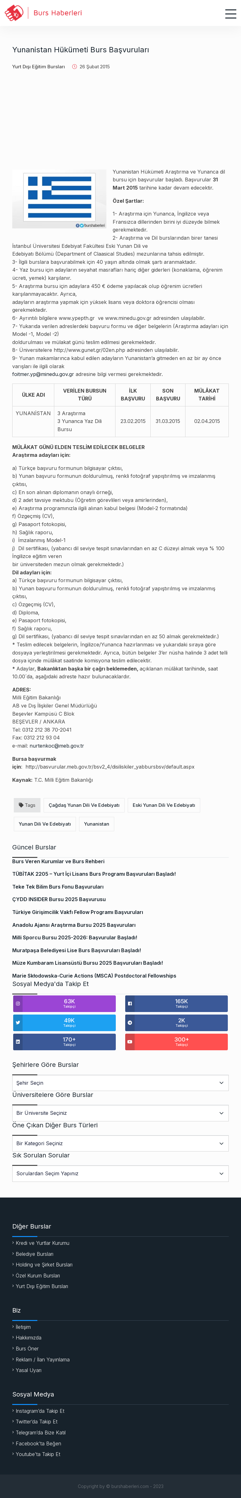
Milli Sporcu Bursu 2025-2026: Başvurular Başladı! (74, 937)
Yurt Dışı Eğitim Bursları (38, 67)
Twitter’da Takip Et (36, 1421)
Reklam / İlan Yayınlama (43, 1359)
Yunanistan (96, 824)
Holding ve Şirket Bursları (44, 1264)
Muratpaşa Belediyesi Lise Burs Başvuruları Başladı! (76, 950)
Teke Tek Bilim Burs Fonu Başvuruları (58, 887)
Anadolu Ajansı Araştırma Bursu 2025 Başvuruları (74, 925)
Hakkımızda (28, 1337)
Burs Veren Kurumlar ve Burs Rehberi (58, 861)
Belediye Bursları (34, 1254)
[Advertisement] (120, 124)
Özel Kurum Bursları (38, 1275)
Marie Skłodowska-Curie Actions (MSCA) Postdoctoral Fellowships (94, 976)
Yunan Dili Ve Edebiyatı (45, 824)
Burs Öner (27, 1348)
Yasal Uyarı (28, 1370)
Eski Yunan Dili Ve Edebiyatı (164, 805)
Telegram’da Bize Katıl (41, 1432)
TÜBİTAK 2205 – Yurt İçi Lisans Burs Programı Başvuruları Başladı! (94, 874)
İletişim (23, 1327)
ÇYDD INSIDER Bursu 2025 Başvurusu (59, 899)
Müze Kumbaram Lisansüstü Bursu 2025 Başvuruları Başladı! (87, 963)
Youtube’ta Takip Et (38, 1454)
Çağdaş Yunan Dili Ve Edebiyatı (84, 805)
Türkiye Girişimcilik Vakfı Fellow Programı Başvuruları (77, 912)
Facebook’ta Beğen (38, 1443)
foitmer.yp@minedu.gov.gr (43, 374)
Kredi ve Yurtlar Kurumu (42, 1243)
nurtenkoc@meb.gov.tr (56, 746)
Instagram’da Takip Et (40, 1411)
